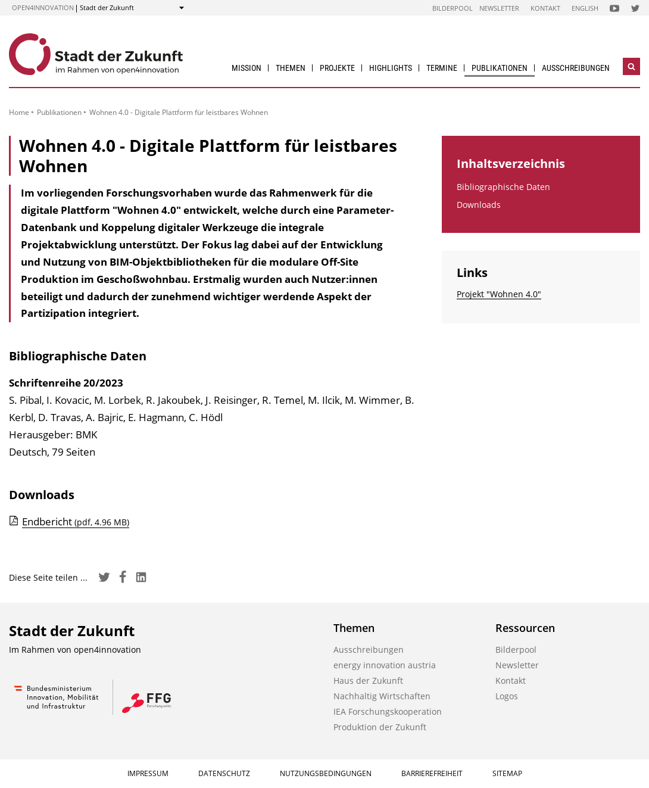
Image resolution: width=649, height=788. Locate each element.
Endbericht (75, 521)
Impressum (148, 773)
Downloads (479, 204)
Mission (246, 68)
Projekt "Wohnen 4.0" (499, 294)
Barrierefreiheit (432, 773)
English (585, 8)
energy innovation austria (384, 665)
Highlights (390, 68)
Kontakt (545, 8)
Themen (290, 68)
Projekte (337, 68)
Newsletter (499, 8)
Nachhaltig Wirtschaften (381, 696)
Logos (506, 696)
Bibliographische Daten (503, 186)
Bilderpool (452, 8)
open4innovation (43, 7)
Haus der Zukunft (368, 680)
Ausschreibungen (576, 68)
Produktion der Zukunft (379, 727)
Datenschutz (224, 773)
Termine (441, 68)
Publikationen (500, 68)
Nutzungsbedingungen (326, 773)
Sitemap (507, 773)
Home (19, 112)
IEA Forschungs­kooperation (387, 711)
